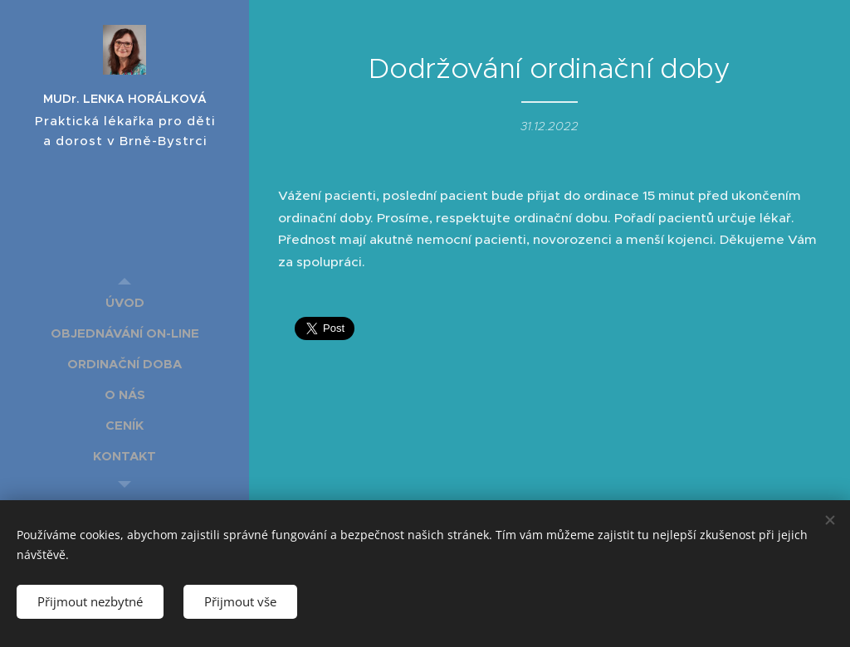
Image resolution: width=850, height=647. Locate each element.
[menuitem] (124, 302)
